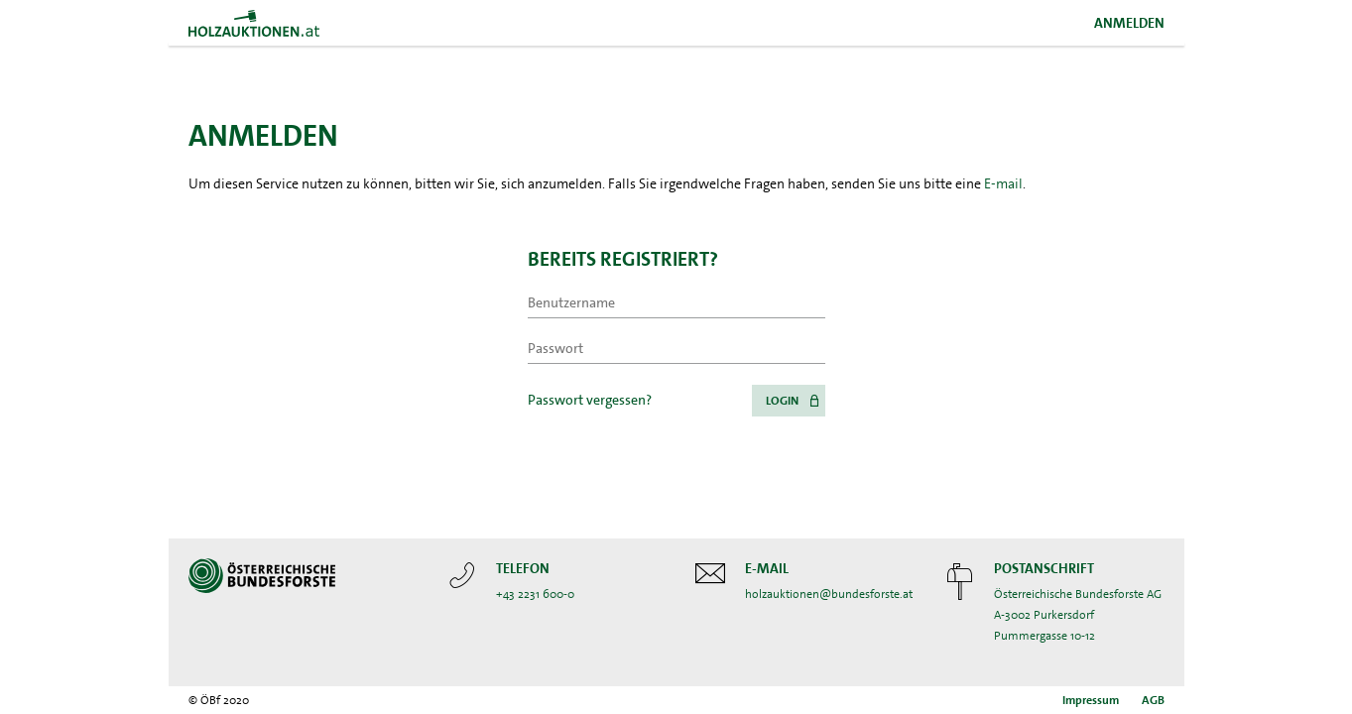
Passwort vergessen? (590, 400)
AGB (1153, 700)
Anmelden (1129, 23)
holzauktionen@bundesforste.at (829, 594)
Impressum (1090, 700)
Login (782, 401)
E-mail (1003, 183)
